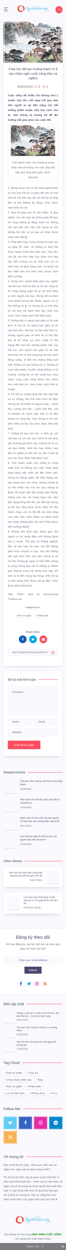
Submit (33, 970)
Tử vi (54, 1093)
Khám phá (43, 615)
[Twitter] (29, 984)
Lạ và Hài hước (16, 1093)
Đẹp (40, 1079)
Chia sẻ (33, 1073)
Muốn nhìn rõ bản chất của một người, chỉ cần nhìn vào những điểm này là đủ (39, 820)
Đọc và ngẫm (24, 615)
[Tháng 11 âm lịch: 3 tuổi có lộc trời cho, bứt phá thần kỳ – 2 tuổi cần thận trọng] (8, 1017)
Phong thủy (38, 1093)
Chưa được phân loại (19, 1079)
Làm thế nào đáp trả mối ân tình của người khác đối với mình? (38, 838)
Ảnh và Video (14, 1073)
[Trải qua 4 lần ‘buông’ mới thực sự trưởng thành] (8, 1031)
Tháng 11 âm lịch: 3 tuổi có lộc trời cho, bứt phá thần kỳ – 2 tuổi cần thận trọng (38, 1014)
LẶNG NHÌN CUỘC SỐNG (46, 1234)
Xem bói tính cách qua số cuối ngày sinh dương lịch (36, 1043)
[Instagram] (37, 984)
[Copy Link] (33, 652)
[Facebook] (20, 984)
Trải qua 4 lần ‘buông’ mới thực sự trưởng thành (41, 783)
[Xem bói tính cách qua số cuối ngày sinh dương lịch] (8, 1046)
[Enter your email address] (33, 960)
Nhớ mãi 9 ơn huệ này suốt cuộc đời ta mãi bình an (39, 801)
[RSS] (45, 984)
